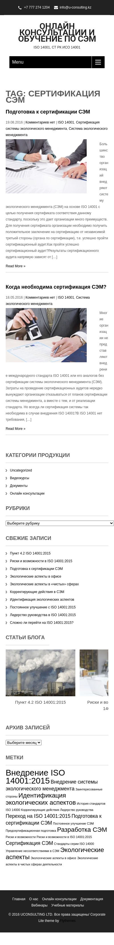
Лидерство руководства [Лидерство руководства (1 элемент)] (77, 810)
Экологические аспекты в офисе (35, 576)
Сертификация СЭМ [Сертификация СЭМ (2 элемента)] (29, 843)
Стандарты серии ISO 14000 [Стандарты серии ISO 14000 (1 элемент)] (74, 843)
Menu (18, 62)
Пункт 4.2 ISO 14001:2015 (30, 553)
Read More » (15, 266)
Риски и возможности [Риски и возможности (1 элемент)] (21, 837)
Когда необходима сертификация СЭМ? (56, 287)
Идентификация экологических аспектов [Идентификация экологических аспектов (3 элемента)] (41, 799)
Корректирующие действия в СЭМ (37, 592)
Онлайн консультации (27, 493)
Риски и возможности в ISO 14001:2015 (41, 561)
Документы (19, 486)
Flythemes (67, 921)
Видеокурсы (19, 478)
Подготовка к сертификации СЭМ (48, 112)
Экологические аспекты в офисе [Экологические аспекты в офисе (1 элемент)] (53, 858)
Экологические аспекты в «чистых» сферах (44, 584)
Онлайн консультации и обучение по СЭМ (57, 32)
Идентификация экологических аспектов (42, 600)
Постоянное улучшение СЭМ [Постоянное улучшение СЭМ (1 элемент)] (73, 823)
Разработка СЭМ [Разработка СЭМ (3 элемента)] (82, 829)
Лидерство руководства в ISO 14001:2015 (43, 615)
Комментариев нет (40, 122)
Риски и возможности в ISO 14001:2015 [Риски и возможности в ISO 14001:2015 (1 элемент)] (64, 837)
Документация (91, 899)
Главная (19, 899)
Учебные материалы (67, 905)
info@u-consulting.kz (76, 7)
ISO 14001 (66, 122)
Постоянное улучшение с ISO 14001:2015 (43, 607)
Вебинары (40, 905)
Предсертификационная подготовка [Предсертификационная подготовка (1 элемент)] (31, 830)
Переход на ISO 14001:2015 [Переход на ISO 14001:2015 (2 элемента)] (38, 816)
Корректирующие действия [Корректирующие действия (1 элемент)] (40, 810)
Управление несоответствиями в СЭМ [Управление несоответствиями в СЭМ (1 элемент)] (32, 851)
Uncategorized (21, 470)
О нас (33, 899)
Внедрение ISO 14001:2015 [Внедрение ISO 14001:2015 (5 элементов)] (35, 776)
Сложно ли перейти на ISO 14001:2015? (42, 623)
